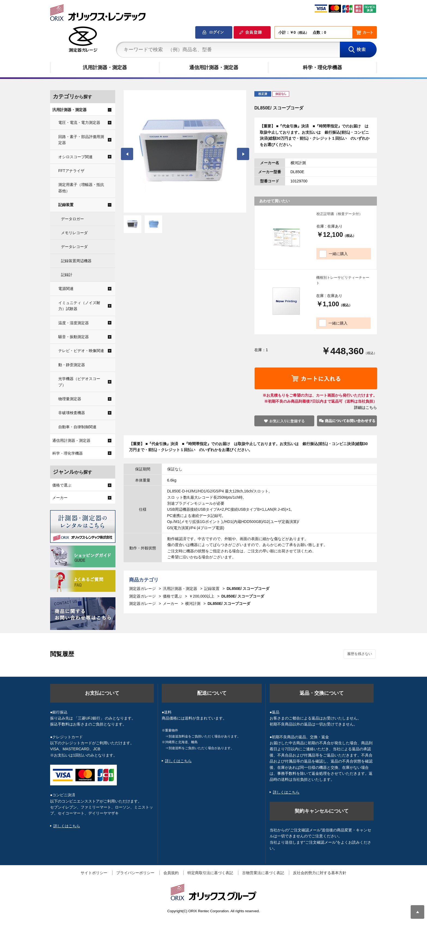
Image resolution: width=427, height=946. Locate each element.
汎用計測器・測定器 (105, 67)
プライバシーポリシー (135, 873)
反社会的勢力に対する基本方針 (319, 873)
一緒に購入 (338, 254)
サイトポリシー (94, 873)
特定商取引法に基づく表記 (210, 873)
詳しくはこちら (66, 826)
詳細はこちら (365, 407)
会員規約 (171, 873)
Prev (127, 154)
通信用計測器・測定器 (213, 67)
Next (243, 154)
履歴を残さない (359, 654)
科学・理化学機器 (322, 67)
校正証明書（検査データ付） (339, 214)
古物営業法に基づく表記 (263, 873)
